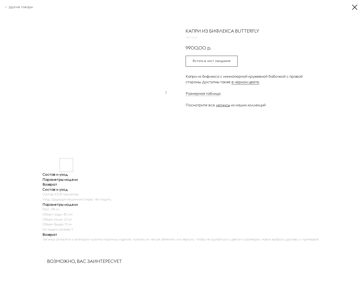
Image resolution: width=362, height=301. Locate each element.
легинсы (223, 105)
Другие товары (21, 7)
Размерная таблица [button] (203, 93)
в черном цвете (245, 82)
